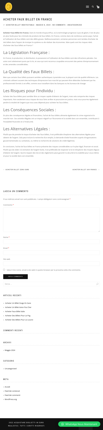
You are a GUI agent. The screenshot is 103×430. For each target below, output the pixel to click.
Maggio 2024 (10, 350)
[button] (79, 424)
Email (6, 248)
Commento (8, 205)
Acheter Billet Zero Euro (16, 170)
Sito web (6, 259)
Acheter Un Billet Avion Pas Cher (18, 307)
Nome (6, 237)
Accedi (7, 387)
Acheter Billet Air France (86, 170)
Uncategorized (74, 25)
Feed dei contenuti (12, 391)
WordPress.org (11, 399)
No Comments (59, 25)
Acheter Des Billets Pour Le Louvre (19, 320)
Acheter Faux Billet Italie (15, 311)
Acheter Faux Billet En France (27, 19)
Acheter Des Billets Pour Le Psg (17, 315)
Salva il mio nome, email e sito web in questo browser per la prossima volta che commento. (44, 270)
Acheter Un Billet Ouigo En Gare (18, 303)
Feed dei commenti (12, 395)
